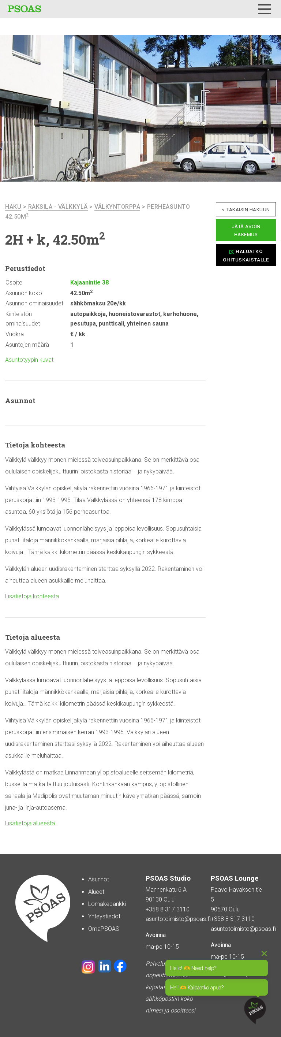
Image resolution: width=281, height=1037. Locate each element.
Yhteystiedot (104, 916)
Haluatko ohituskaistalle (246, 255)
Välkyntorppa (117, 206)
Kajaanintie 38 (89, 282)
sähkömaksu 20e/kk (98, 303)
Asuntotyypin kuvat (29, 359)
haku (13, 206)
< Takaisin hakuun (246, 209)
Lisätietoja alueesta (30, 823)
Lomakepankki (107, 903)
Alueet (96, 891)
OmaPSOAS (103, 928)
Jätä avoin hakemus (246, 230)
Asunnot (98, 879)
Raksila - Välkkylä (58, 206)
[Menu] (264, 9)
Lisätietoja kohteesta (32, 596)
